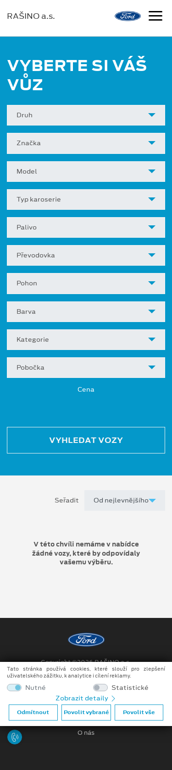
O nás (86, 733)
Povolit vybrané (86, 712)
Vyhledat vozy (86, 440)
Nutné (35, 687)
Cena (86, 389)
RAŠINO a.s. (31, 16)
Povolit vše (139, 712)
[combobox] (86, 115)
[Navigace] (155, 17)
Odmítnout (33, 712)
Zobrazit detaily (86, 698)
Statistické (130, 687)
